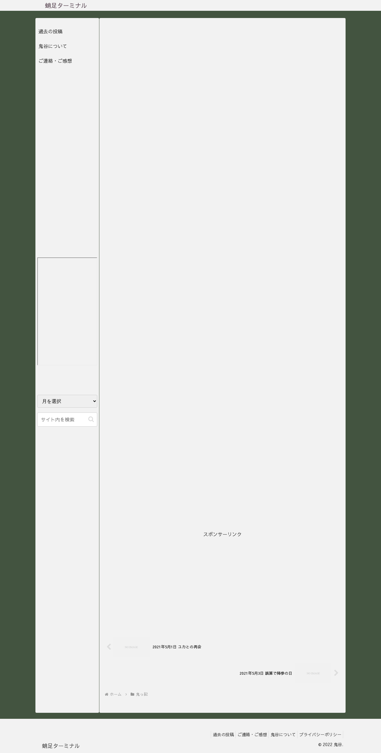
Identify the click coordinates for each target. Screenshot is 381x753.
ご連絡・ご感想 (55, 60)
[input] (67, 419)
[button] (91, 419)
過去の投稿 (50, 31)
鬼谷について (52, 46)
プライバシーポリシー (319, 734)
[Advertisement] (222, 580)
